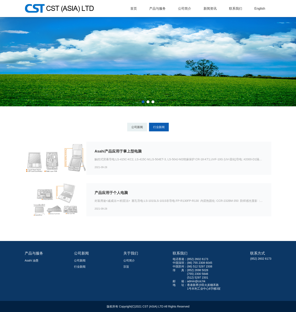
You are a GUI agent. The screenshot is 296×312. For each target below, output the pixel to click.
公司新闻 (137, 127)
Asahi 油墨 (31, 260)
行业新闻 (159, 127)
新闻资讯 (210, 8)
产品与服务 (157, 8)
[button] (143, 101)
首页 (133, 8)
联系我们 (235, 8)
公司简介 (184, 8)
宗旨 (126, 266)
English (259, 8)
